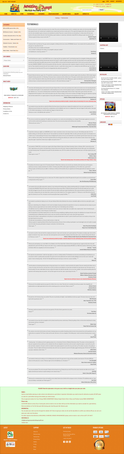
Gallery (77, 14)
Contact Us (86, 14)
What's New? (6, 81)
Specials (102, 99)
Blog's (34, 447)
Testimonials (31, 14)
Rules (34, 449)
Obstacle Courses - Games (10, 43)
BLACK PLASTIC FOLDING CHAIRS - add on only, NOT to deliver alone (111, 78)
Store (21, 14)
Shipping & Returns (8, 106)
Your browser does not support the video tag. (108, 32)
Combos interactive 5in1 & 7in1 (12, 35)
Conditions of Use (7, 111)
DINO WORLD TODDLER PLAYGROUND (13, 95)
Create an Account (53, 14)
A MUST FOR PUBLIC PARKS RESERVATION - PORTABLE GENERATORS (111, 85)
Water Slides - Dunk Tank (10, 50)
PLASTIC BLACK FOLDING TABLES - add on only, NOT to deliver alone (111, 82)
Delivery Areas (36, 434)
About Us (13, 14)
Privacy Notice (6, 109)
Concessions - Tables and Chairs (12, 39)
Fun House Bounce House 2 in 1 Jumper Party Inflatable (110, 89)
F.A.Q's (35, 444)
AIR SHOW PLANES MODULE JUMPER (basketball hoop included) (110, 114)
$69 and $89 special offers (10, 28)
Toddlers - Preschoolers (9, 46)
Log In (107, 1)
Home (103, 1)
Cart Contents (119, 1)
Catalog (57, 18)
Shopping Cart (104, 45)
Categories (41, 14)
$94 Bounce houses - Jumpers (11, 32)
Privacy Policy (36, 439)
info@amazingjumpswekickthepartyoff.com (32, 420)
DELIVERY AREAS (67, 14)
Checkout (112, 1)
